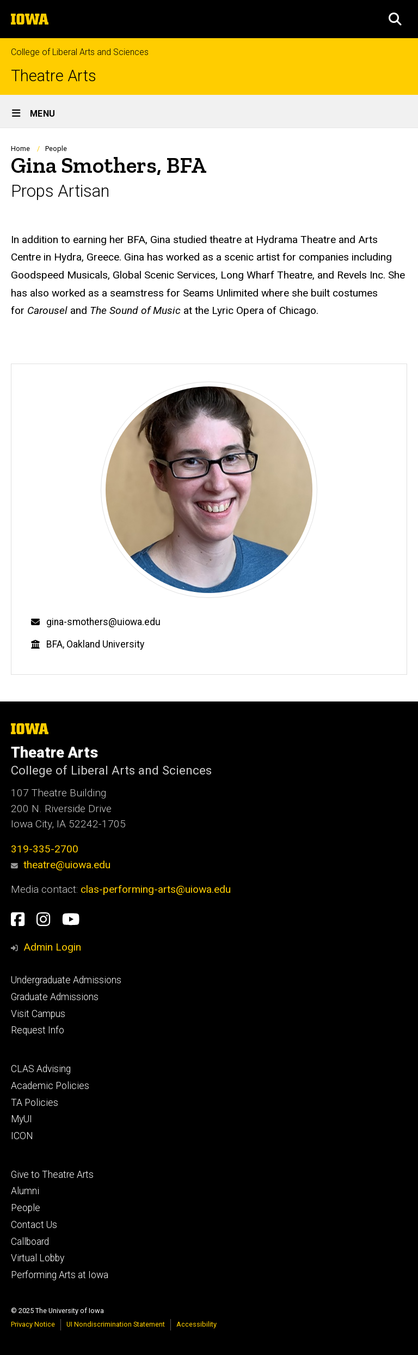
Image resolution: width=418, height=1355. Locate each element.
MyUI (21, 1119)
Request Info (37, 1030)
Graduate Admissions (55, 996)
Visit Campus (38, 1013)
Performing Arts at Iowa (59, 1274)
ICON (22, 1135)
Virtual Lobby (37, 1258)
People (56, 148)
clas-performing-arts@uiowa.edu (156, 889)
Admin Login (52, 947)
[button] (395, 19)
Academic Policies (50, 1085)
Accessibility (196, 1324)
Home (20, 148)
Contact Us (34, 1224)
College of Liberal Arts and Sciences (80, 52)
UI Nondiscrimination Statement (115, 1324)
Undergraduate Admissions (66, 980)
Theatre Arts (53, 76)
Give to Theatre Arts (52, 1174)
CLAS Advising (41, 1068)
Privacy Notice (33, 1324)
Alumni (25, 1190)
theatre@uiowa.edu (60, 864)
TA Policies (34, 1102)
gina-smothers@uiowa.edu (103, 621)
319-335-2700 (44, 849)
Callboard (30, 1241)
